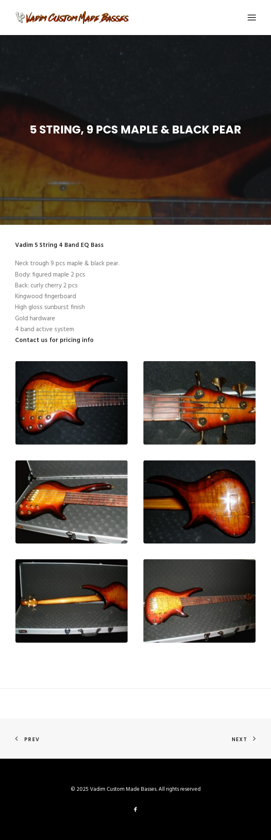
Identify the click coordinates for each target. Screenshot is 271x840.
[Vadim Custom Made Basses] (72, 17)
